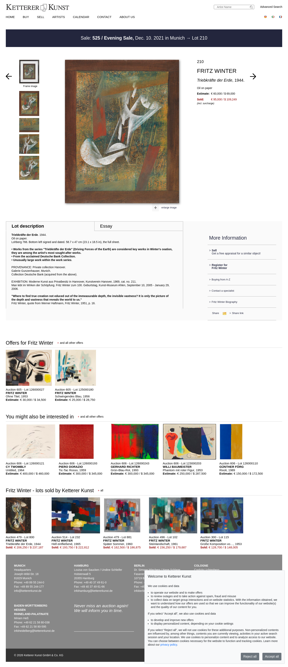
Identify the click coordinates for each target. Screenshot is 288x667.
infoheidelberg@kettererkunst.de (34, 630)
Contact (104, 17)
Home (10, 17)
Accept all (272, 656)
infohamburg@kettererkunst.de (93, 590)
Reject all (250, 656)
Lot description (28, 226)
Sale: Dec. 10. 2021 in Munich (133, 38)
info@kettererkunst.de (27, 590)
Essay (106, 226)
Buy (26, 17)
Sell (40, 17)
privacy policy (168, 644)
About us (127, 17)
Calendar (81, 17)
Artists (58, 17)
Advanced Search (271, 6)
